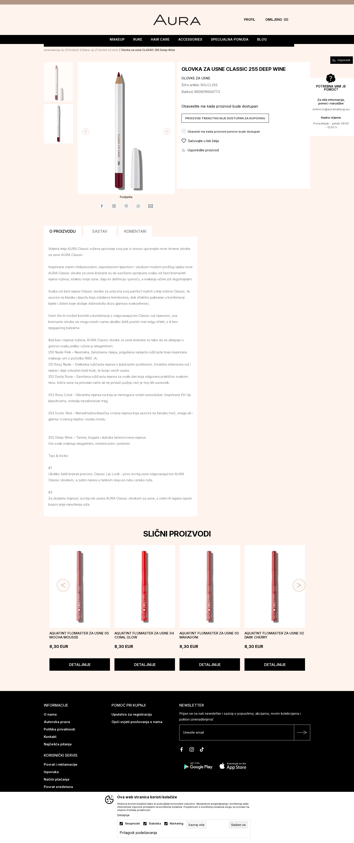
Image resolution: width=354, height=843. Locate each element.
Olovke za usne (107, 49)
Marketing (176, 823)
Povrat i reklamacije (60, 764)
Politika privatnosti (59, 729)
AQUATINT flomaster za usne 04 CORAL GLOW (144, 635)
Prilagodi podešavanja (138, 832)
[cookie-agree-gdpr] (238, 825)
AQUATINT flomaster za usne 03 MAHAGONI (209, 635)
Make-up (88, 49)
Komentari (135, 231)
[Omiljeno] (276, 20)
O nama (50, 714)
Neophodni (132, 823)
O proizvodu (62, 231)
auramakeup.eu (54, 49)
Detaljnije (80, 664)
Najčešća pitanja (58, 744)
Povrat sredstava (58, 786)
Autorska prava (57, 721)
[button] (244, 140)
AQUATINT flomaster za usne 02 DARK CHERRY (274, 635)
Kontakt (50, 736)
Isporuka (51, 771)
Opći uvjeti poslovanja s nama (137, 721)
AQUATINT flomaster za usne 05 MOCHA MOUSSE (79, 635)
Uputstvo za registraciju (132, 714)
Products (73, 49)
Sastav (99, 231)
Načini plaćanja (56, 779)
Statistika (155, 823)
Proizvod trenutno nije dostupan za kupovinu (225, 118)
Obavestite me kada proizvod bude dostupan (220, 106)
